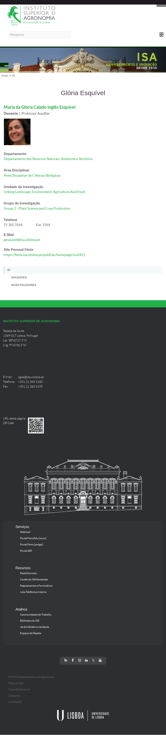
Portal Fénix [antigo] (31, 544)
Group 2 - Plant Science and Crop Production (37, 208)
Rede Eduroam (28, 573)
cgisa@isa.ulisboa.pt (31, 377)
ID (13, 75)
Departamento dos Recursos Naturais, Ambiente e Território (48, 159)
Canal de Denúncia (19, 689)
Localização (15, 701)
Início (4, 75)
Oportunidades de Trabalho (35, 614)
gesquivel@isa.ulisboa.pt (22, 240)
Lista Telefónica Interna (33, 592)
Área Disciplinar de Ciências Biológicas (32, 175)
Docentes (19, 277)
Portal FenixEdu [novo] (33, 538)
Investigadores (23, 285)
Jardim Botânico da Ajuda (34, 626)
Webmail (25, 532)
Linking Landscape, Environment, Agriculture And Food (44, 192)
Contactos (14, 695)
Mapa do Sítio (16, 683)
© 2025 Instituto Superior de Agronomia (31, 676)
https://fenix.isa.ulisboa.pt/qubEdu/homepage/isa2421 (44, 255)
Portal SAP (26, 550)
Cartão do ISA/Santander (34, 579)
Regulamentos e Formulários (36, 585)
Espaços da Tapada (30, 633)
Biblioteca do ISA (29, 620)
